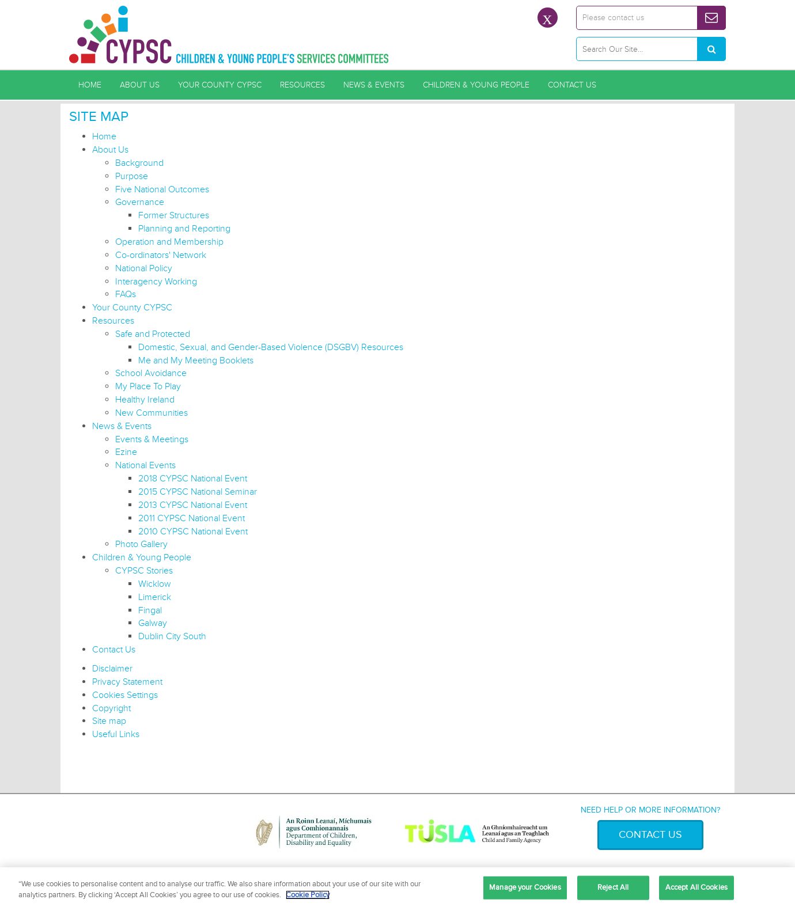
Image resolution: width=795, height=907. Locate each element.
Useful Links (115, 734)
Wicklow (154, 584)
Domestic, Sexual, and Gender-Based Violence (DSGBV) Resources (270, 347)
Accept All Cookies (696, 887)
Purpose (131, 176)
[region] (397, 887)
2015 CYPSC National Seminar (197, 492)
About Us (140, 85)
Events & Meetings (151, 439)
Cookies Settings (125, 695)
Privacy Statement (127, 682)
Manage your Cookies (525, 887)
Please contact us (613, 17)
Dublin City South (172, 636)
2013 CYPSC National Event (192, 505)
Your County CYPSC (220, 85)
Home (89, 85)
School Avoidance (151, 373)
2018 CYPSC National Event (192, 478)
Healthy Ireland (145, 399)
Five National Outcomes (162, 189)
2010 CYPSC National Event (193, 531)
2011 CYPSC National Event (191, 518)
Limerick (154, 597)
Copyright (111, 708)
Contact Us (572, 85)
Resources (302, 85)
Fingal (150, 610)
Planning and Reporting (184, 228)
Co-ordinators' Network (160, 255)
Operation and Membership (169, 242)
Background (139, 163)
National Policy (143, 268)
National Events (145, 465)
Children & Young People (476, 85)
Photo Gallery (141, 544)
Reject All (613, 887)
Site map (109, 721)
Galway (152, 623)
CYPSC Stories (144, 570)
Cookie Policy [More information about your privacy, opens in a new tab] (308, 895)
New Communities (151, 413)
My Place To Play (148, 386)
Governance (139, 202)
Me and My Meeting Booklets (195, 360)
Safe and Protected (152, 334)
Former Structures (173, 215)
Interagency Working (156, 281)
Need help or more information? (650, 810)
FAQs (125, 294)
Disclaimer (112, 668)
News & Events (373, 85)
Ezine (126, 452)
